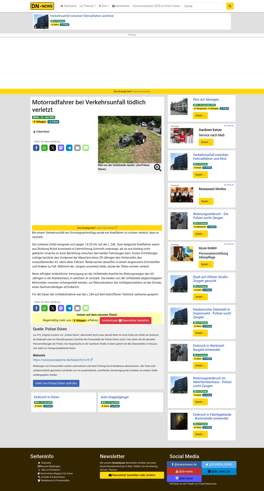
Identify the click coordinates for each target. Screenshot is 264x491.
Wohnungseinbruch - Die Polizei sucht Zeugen (210, 216)
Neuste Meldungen (49, 466)
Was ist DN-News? (49, 469)
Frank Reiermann (208, 483)
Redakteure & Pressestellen (54, 480)
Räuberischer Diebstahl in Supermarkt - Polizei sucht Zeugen (212, 313)
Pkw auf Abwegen (206, 99)
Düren (54, 25)
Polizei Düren (41, 131)
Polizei (64, 25)
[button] (31, 22)
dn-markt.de (229, 126)
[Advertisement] (132, 63)
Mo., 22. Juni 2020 (43, 117)
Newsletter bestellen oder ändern (132, 475)
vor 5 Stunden (200, 424)
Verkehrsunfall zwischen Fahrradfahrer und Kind (81, 16)
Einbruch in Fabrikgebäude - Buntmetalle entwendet (212, 416)
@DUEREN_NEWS (219, 464)
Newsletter (121, 6)
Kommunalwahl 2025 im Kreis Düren (156, 6)
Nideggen (39, 121)
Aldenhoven (200, 227)
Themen (87, 6)
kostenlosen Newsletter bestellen (125, 320)
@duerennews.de (184, 464)
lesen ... (200, 115)
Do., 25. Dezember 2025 (204, 105)
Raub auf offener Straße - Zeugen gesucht (211, 279)
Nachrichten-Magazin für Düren (55, 473)
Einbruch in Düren (46, 397)
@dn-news (184, 471)
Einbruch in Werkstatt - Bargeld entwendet (209, 347)
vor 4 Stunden (57, 21)
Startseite (68, 6)
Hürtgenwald (200, 108)
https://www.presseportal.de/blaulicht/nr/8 (61, 360)
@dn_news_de (219, 471)
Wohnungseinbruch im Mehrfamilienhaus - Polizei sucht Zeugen (212, 382)
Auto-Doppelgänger (115, 397)
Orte (103, 6)
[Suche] (203, 6)
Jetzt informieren (141, 91)
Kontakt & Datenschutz (51, 477)
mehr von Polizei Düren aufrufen (56, 383)
